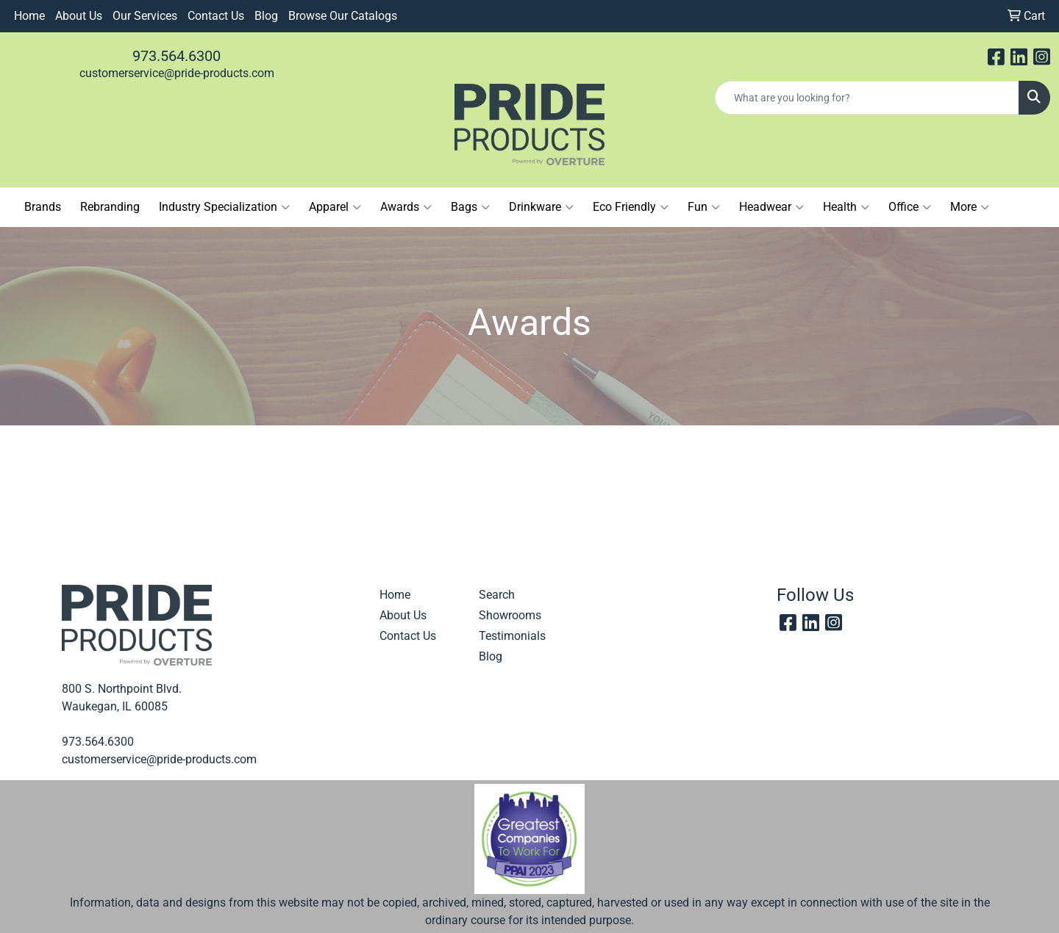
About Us (78, 16)
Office (909, 207)
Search (497, 595)
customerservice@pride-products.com (176, 73)
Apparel (335, 207)
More (969, 207)
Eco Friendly (630, 207)
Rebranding (110, 207)
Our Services (145, 16)
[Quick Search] (867, 98)
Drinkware (541, 207)
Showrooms (510, 615)
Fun (704, 207)
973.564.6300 (176, 56)
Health (846, 207)
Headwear (771, 207)
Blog (266, 16)
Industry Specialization (224, 207)
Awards (406, 207)
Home (29, 16)
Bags (470, 207)
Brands (42, 207)
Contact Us (216, 16)
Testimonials (512, 636)
